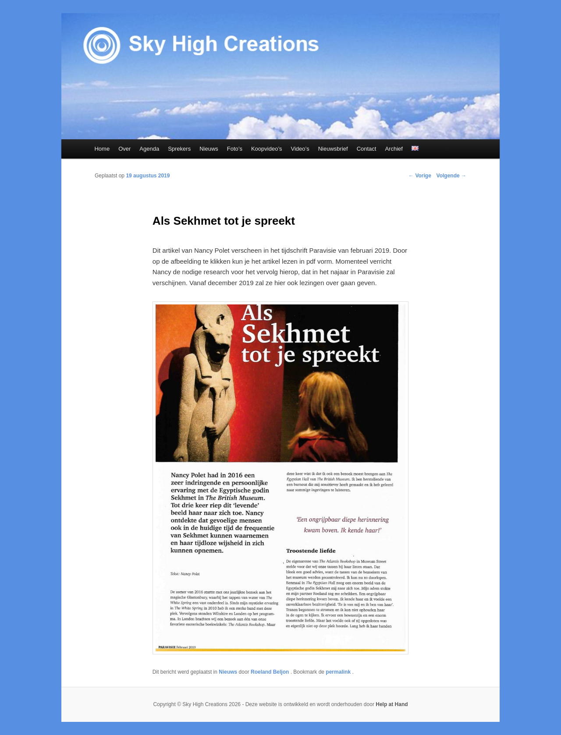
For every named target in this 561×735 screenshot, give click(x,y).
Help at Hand (392, 704)
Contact (366, 148)
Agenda (149, 148)
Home (102, 148)
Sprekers (179, 148)
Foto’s (234, 148)
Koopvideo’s (266, 148)
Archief (393, 148)
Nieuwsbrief (333, 148)
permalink (339, 672)
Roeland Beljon (271, 672)
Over (124, 148)
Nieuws (208, 148)
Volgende (451, 176)
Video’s (300, 148)
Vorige (419, 176)
